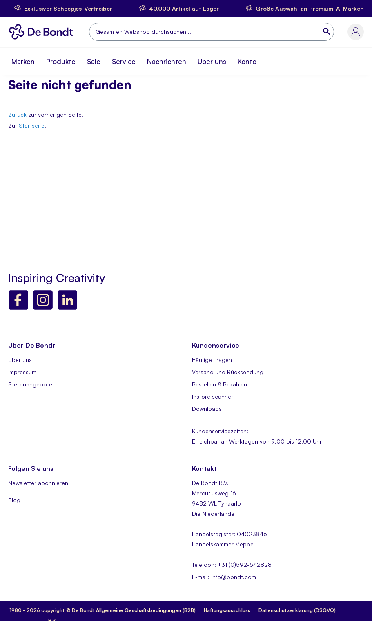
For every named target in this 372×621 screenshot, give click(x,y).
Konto (247, 61)
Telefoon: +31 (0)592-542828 (232, 564)
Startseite (32, 125)
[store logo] (43, 32)
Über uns (212, 61)
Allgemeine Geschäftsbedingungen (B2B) (146, 610)
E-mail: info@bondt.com (224, 576)
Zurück (17, 114)
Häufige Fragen (212, 359)
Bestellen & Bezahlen (219, 384)
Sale (93, 61)
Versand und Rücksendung (227, 371)
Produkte (61, 61)
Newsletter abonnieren (38, 482)
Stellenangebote (30, 384)
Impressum (22, 371)
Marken (23, 61)
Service (124, 61)
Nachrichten (166, 61)
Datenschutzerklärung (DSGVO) (297, 610)
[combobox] (211, 32)
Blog (14, 500)
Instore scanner (212, 396)
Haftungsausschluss (227, 610)
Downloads (207, 408)
